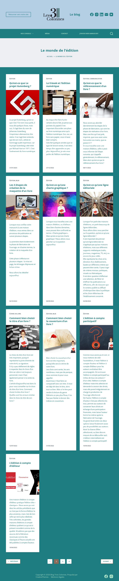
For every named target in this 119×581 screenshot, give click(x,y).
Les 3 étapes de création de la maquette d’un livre (20, 188)
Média (47, 34)
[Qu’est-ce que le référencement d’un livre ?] (96, 105)
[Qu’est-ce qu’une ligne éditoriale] (96, 204)
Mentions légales (57, 577)
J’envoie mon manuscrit (88, 34)
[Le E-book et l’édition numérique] (59, 102)
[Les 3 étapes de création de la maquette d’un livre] (22, 207)
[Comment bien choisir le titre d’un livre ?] (22, 337)
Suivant (107, 561)
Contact (64, 34)
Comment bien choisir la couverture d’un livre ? (59, 321)
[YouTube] (111, 14)
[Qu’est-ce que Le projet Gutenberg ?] (22, 102)
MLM (17, 181)
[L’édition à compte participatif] (96, 337)
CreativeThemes (42, 577)
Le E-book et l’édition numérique (58, 85)
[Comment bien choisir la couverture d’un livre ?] (59, 340)
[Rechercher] (111, 33)
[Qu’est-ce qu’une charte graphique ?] (59, 204)
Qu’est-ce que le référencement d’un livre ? (94, 86)
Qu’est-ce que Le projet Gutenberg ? (20, 85)
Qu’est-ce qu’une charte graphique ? (57, 186)
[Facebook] (92, 14)
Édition (12, 79)
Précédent (13, 561)
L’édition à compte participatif (94, 320)
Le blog (75, 14)
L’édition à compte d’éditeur (20, 464)
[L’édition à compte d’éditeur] (22, 482)
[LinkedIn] (101, 14)
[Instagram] (96, 14)
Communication (96, 79)
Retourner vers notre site (18, 14)
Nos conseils (27, 33)
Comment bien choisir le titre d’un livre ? (22, 320)
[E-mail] (106, 14)
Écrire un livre (15, 314)
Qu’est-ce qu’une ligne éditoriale (96, 186)
